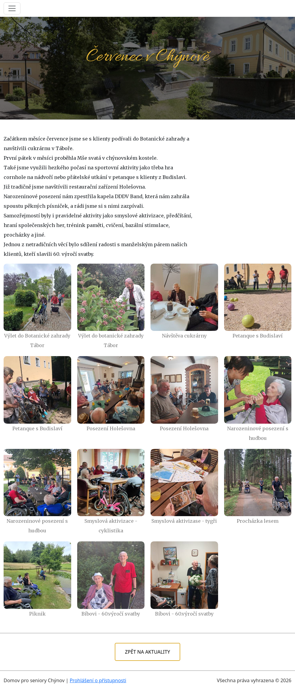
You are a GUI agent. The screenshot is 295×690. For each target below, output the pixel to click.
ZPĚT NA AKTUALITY (147, 652)
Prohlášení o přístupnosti (98, 680)
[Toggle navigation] (12, 8)
